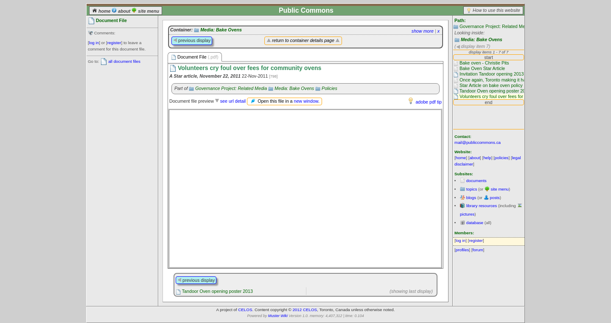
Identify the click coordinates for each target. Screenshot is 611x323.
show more (423, 31)
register (114, 42)
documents (476, 180)
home (102, 11)
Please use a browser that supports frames (305, 188)
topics (471, 189)
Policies (329, 88)
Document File (195, 57)
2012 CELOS (304, 309)
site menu (145, 11)
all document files (124, 61)
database (474, 222)
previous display (191, 40)
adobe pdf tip (428, 101)
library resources (481, 205)
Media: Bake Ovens (481, 39)
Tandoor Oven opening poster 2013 (217, 291)
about (122, 11)
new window (306, 101)
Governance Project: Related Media (495, 26)
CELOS (245, 309)
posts (494, 197)
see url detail (233, 101)
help (487, 157)
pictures (467, 214)
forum (478, 249)
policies (502, 157)
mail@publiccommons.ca (477, 142)
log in (94, 42)
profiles (462, 249)
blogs (471, 197)
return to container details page (303, 40)
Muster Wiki (278, 316)
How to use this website (496, 10)
